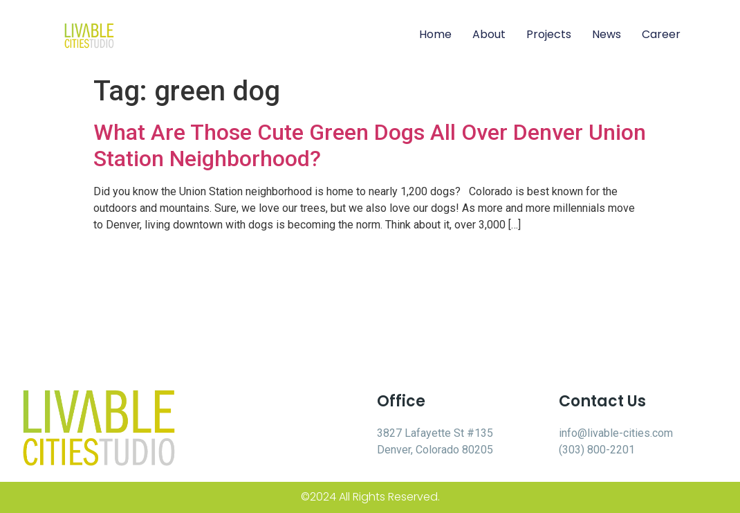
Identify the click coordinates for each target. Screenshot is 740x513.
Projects (548, 34)
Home (435, 34)
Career (661, 34)
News (606, 34)
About (489, 34)
